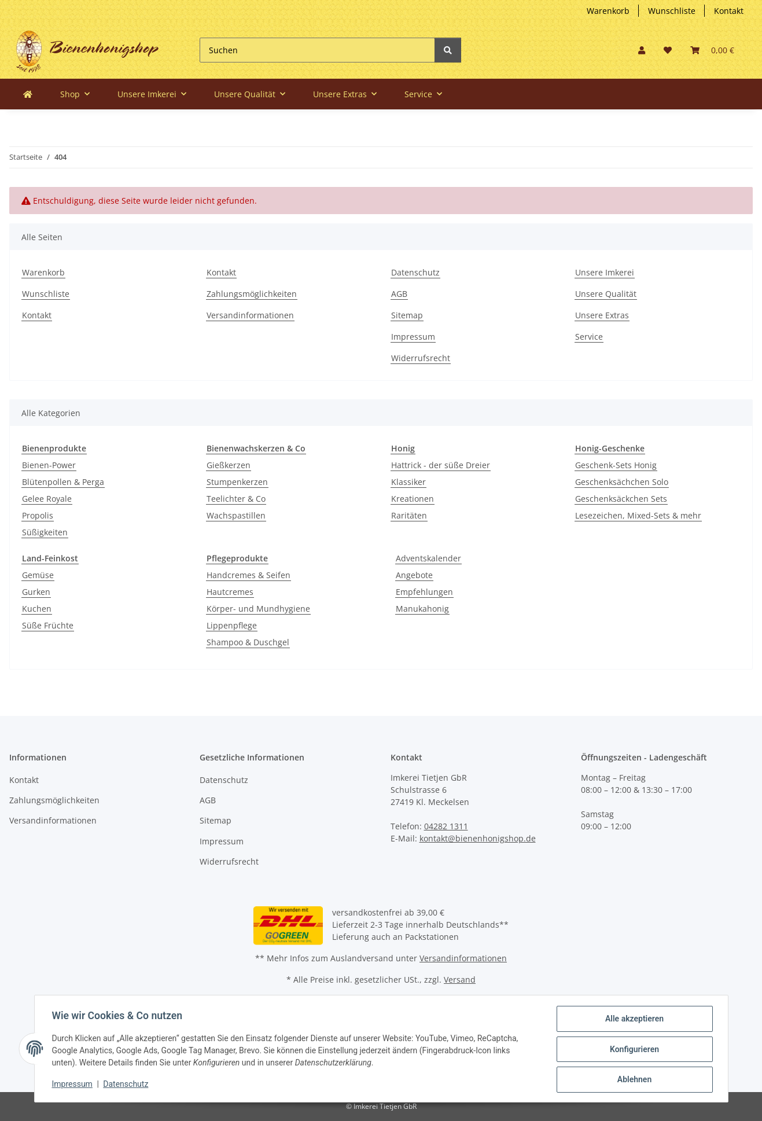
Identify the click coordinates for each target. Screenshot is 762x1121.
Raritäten (409, 515)
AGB (399, 293)
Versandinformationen (250, 315)
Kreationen (412, 498)
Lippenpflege (232, 625)
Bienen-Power (49, 465)
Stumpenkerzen (237, 481)
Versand (460, 979)
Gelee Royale (47, 498)
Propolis (37, 515)
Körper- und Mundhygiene (258, 608)
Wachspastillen (236, 515)
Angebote (414, 574)
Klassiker (408, 481)
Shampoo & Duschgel (248, 642)
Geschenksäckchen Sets (621, 498)
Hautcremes (230, 591)
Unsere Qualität (605, 293)
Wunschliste (671, 10)
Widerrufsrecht (420, 357)
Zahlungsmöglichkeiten (252, 293)
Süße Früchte (47, 625)
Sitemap (407, 315)
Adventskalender (428, 558)
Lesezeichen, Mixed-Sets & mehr (638, 515)
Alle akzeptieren (633, 1019)
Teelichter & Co (236, 498)
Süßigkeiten (45, 532)
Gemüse (38, 574)
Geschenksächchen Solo (621, 481)
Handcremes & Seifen (248, 574)
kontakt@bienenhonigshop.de (477, 838)
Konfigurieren (633, 1049)
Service (589, 336)
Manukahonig (422, 608)
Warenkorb (608, 10)
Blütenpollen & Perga (63, 481)
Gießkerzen (229, 465)
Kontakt (728, 10)
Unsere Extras (602, 315)
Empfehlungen (424, 591)
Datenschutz (415, 272)
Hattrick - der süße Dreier (440, 465)
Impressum (413, 336)
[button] (641, 50)
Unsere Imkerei (604, 272)
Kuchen (36, 608)
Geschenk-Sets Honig (616, 465)
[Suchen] (317, 50)
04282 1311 (446, 826)
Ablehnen (633, 1080)
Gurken (36, 591)
